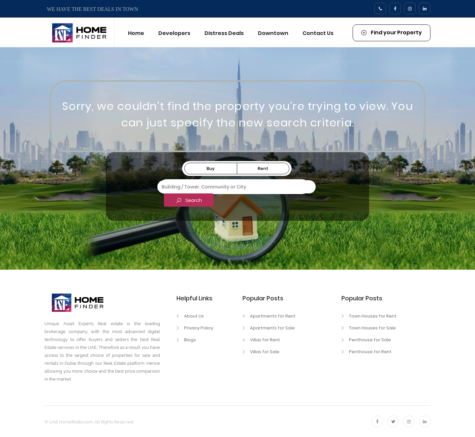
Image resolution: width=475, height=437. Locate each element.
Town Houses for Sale (372, 328)
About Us (194, 316)
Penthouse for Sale (370, 340)
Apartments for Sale (272, 328)
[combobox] (236, 186)
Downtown (273, 33)
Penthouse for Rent (370, 352)
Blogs (190, 340)
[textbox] (236, 185)
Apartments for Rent (273, 316)
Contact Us (317, 33)
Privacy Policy (198, 328)
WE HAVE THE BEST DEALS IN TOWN (92, 9)
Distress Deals (224, 33)
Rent (263, 168)
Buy (210, 168)
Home (136, 33)
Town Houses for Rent (372, 316)
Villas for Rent (265, 340)
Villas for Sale (264, 352)
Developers (174, 33)
